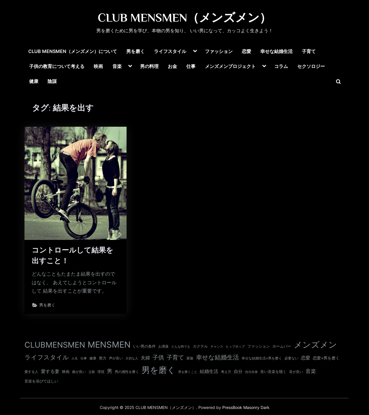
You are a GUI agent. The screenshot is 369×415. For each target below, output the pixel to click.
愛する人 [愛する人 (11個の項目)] (31, 371)
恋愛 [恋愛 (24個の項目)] (305, 358)
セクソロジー (311, 66)
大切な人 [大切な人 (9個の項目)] (131, 358)
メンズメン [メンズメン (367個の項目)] (315, 345)
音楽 (117, 66)
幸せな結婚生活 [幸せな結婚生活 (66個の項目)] (217, 357)
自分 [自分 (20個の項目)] (238, 371)
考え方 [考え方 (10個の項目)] (226, 372)
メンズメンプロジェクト (230, 66)
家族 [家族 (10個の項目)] (190, 358)
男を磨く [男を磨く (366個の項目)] (159, 370)
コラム (281, 66)
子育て (309, 51)
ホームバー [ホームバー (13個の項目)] (281, 346)
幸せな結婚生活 (276, 51)
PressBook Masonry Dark (246, 407)
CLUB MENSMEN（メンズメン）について (72, 51)
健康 (33, 81)
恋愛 (246, 51)
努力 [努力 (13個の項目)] (102, 358)
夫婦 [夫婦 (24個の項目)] (145, 358)
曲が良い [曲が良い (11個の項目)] (79, 371)
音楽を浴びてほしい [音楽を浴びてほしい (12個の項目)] (41, 381)
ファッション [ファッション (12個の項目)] (258, 346)
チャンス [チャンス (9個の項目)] (216, 346)
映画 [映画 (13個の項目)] (65, 371)
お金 (172, 66)
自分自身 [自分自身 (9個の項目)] (251, 372)
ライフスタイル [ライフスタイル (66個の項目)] (47, 357)
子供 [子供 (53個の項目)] (158, 357)
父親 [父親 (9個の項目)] (92, 372)
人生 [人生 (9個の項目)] (74, 358)
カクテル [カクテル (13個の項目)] (200, 346)
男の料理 (149, 66)
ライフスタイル (170, 51)
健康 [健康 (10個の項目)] (92, 358)
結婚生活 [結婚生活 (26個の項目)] (209, 371)
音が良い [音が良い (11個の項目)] (296, 371)
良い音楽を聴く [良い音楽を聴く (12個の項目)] (273, 371)
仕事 (190, 66)
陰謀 (52, 81)
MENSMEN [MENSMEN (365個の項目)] (109, 345)
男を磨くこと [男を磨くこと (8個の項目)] (187, 372)
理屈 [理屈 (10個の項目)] (100, 372)
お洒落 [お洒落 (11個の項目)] (163, 346)
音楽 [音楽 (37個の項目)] (311, 371)
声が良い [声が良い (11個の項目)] (116, 358)
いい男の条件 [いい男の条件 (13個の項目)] (144, 346)
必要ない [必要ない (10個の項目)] (291, 358)
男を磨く (135, 51)
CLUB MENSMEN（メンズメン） (184, 17)
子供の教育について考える (56, 66)
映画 (98, 66)
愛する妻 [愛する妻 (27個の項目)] (50, 371)
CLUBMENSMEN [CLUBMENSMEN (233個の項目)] (55, 345)
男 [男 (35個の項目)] (109, 371)
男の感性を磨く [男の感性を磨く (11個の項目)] (127, 371)
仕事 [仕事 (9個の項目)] (83, 358)
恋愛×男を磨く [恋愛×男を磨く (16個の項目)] (326, 358)
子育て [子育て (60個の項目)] (175, 357)
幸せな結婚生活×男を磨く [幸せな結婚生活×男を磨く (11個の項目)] (262, 358)
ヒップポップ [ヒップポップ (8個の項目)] (235, 346)
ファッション (219, 51)
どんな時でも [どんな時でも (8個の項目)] (180, 346)
